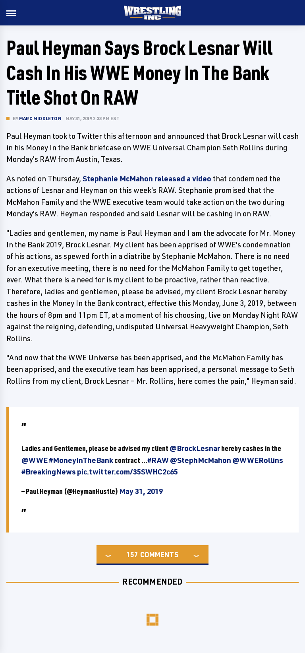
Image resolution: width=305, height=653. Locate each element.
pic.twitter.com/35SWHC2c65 (127, 471)
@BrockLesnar (195, 448)
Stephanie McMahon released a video (147, 178)
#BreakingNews (48, 471)
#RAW (158, 460)
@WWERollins (257, 460)
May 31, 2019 (141, 491)
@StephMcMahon (200, 460)
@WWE (34, 460)
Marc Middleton (40, 118)
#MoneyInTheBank (81, 460)
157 (132, 554)
